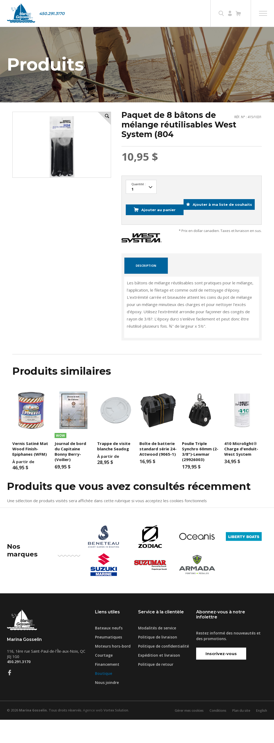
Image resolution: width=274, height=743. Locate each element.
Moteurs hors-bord (113, 669)
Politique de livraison (157, 660)
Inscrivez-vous (221, 676)
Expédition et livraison (159, 678)
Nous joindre (107, 705)
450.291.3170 (51, 13)
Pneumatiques (108, 660)
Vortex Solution (120, 733)
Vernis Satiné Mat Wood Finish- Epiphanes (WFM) (30, 472)
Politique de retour (155, 687)
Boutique (103, 696)
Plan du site (239, 733)
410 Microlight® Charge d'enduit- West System (241, 472)
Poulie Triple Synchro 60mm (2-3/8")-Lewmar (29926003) (200, 474)
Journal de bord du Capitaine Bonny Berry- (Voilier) (70, 474)
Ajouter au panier (156, 223)
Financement (107, 687)
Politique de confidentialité (163, 669)
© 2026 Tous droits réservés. (46, 733)
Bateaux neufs (109, 651)
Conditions (214, 733)
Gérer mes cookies (183, 733)
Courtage (104, 678)
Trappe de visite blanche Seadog (113, 469)
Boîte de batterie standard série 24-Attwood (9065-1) (158, 472)
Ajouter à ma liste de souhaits (167, 237)
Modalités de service (157, 651)
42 (141, 205)
